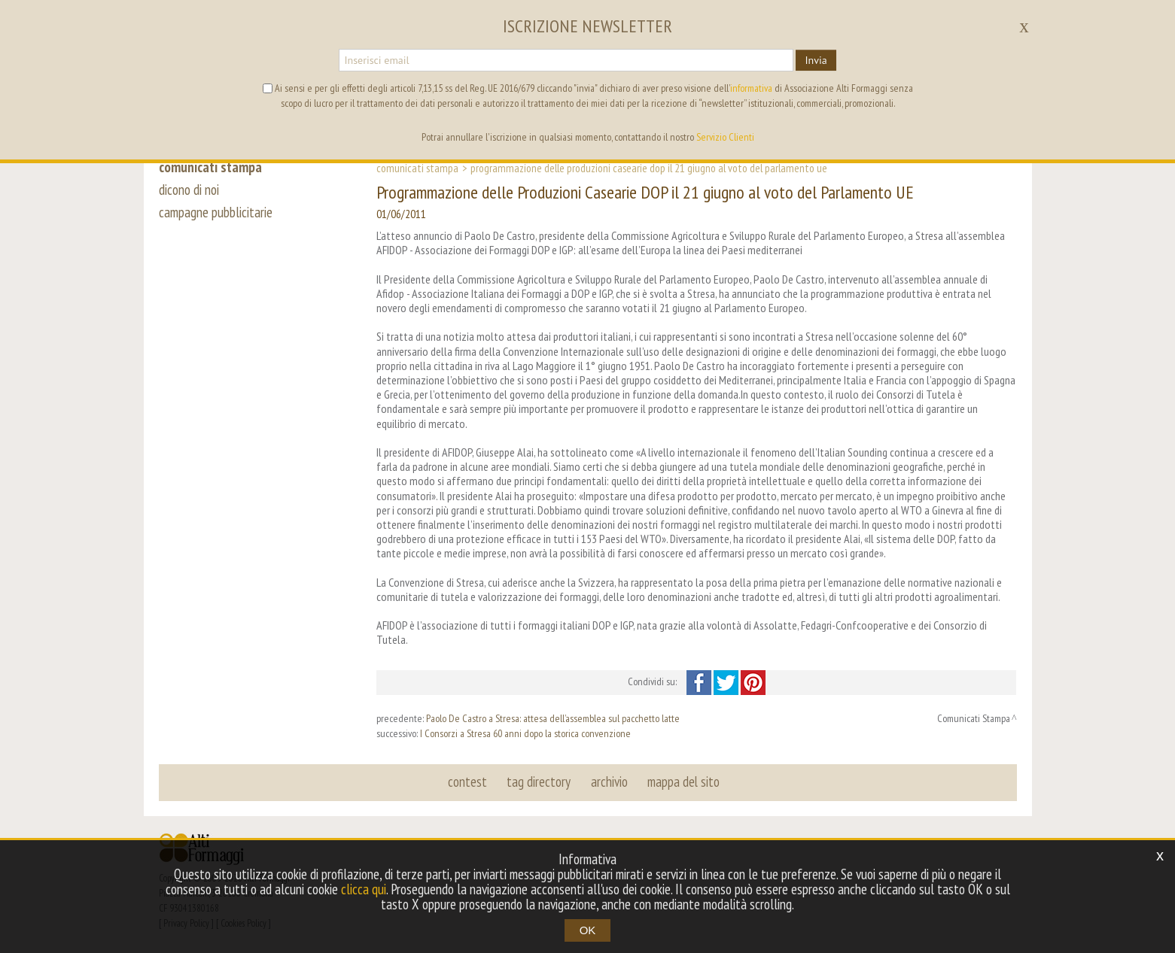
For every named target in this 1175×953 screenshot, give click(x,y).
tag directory (539, 781)
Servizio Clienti (725, 137)
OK (588, 930)
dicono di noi (189, 189)
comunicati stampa (210, 167)
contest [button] (468, 781)
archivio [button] (609, 781)
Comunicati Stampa (417, 167)
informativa (751, 88)
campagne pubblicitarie (215, 212)
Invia (815, 60)
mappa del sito (683, 781)
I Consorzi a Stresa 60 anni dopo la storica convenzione (525, 733)
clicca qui (363, 889)
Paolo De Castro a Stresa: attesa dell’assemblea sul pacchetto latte (553, 718)
